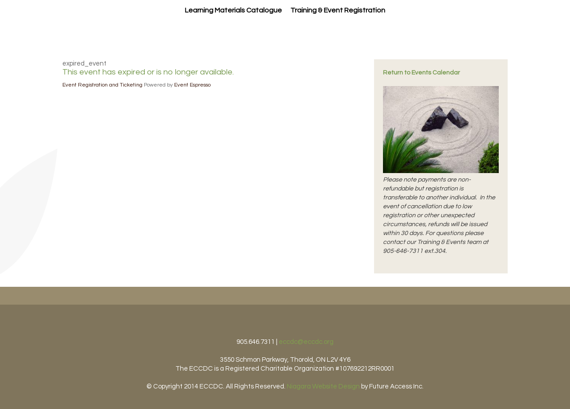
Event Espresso (192, 85)
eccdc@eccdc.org (306, 342)
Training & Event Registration (337, 10)
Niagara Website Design (323, 386)
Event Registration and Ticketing (102, 85)
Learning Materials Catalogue (233, 10)
